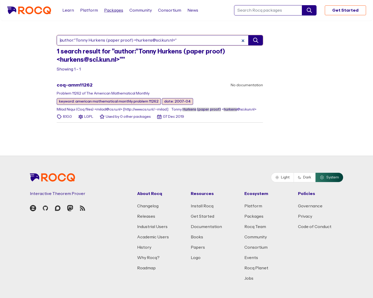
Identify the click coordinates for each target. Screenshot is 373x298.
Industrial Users (152, 227)
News (192, 10)
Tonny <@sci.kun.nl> (213, 109)
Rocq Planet (256, 268)
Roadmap (146, 268)
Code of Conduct (314, 227)
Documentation (206, 227)
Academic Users (153, 237)
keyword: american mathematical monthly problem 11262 (109, 101)
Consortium (169, 10)
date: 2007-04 (177, 101)
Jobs (248, 278)
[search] (309, 10)
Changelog (148, 206)
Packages (113, 10)
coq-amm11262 (75, 85)
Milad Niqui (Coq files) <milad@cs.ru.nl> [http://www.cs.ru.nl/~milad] (112, 109)
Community (140, 10)
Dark (304, 177)
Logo (196, 258)
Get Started (345, 10)
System (329, 177)
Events (251, 258)
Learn (68, 10)
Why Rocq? (148, 258)
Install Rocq (202, 206)
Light (282, 177)
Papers (198, 247)
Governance (310, 206)
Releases (146, 216)
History (144, 247)
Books (197, 237)
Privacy (305, 216)
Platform (89, 10)
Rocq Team (255, 227)
